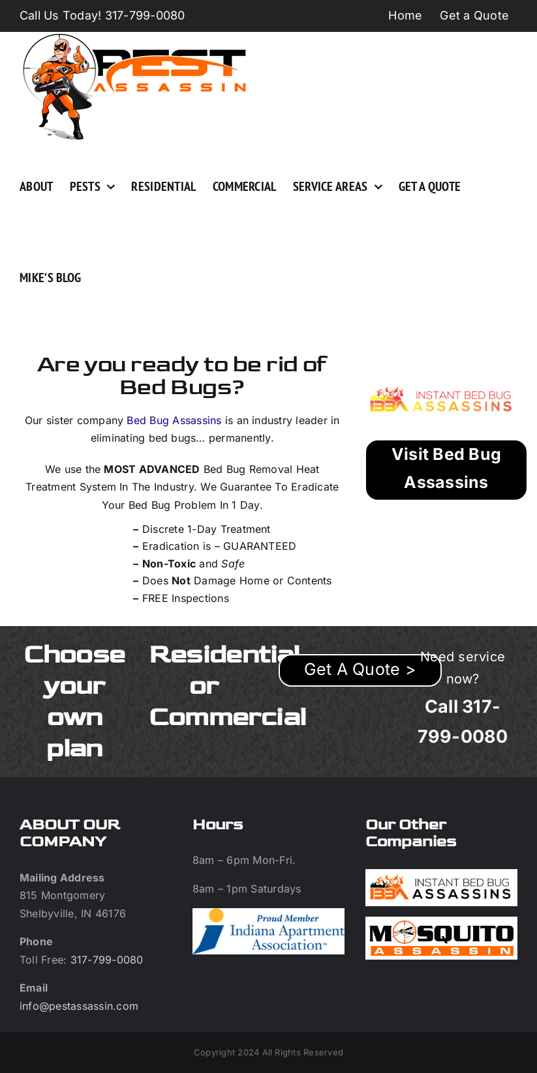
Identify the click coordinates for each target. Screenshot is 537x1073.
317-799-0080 (107, 959)
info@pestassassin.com (79, 1005)
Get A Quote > (360, 669)
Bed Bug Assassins (174, 420)
